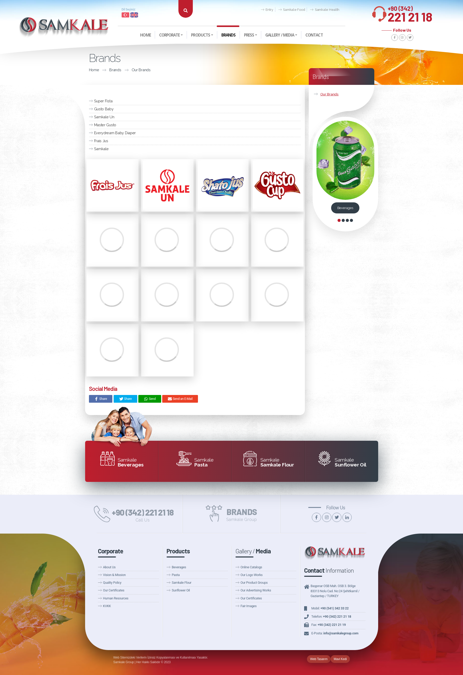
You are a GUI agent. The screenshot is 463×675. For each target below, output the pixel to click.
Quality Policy (112, 582)
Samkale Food (291, 10)
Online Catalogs (251, 567)
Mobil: (330, 608)
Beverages (345, 208)
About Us (109, 567)
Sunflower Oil (181, 590)
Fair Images (249, 606)
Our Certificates (113, 590)
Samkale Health (324, 10)
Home (90, 70)
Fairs (336, 16)
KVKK (107, 606)
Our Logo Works (252, 575)
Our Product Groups (254, 582)
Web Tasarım (319, 659)
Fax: (328, 625)
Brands (111, 70)
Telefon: (331, 616)
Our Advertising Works (256, 590)
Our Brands (137, 70)
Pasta (176, 575)
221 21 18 (410, 12)
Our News (289, 16)
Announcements (315, 16)
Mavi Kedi (340, 659)
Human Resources (116, 598)
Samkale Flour (181, 582)
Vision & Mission (114, 575)
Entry (267, 10)
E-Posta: (334, 633)
